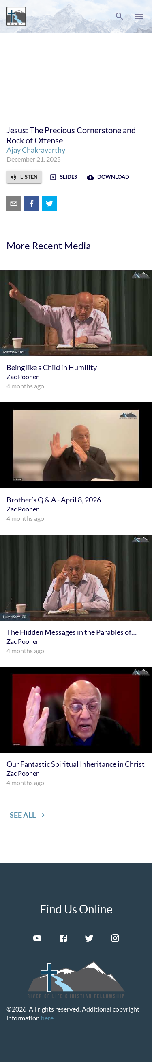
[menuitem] (76, 330)
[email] (13, 203)
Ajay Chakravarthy (35, 149)
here (47, 1018)
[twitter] (49, 203)
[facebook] (31, 203)
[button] (119, 16)
